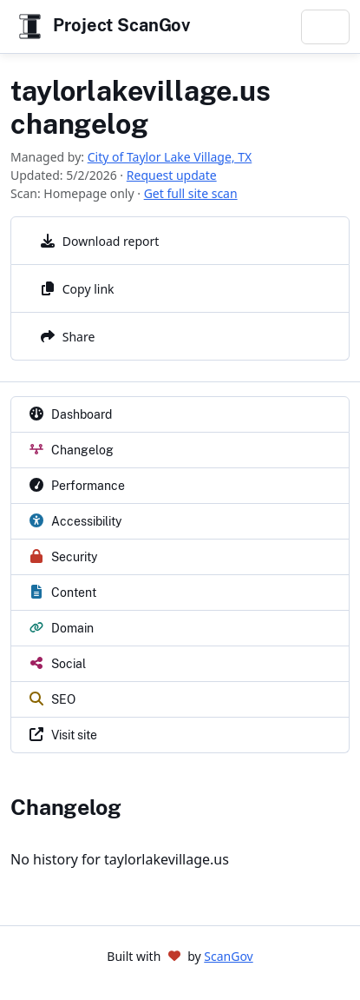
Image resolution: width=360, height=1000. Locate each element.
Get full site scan (191, 193)
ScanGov (228, 956)
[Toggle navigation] (325, 27)
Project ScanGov (102, 26)
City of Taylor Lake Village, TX (170, 157)
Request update (172, 175)
